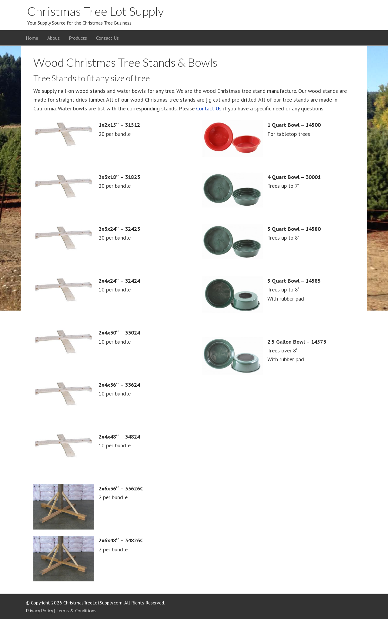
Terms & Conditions (76, 610)
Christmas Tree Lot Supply (95, 11)
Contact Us (209, 108)
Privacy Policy (39, 610)
